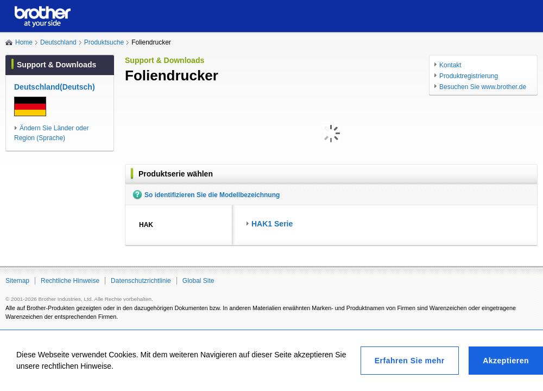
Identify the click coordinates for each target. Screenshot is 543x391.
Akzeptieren (506, 360)
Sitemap (17, 281)
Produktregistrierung (468, 76)
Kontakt (450, 65)
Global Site (198, 281)
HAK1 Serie (272, 223)
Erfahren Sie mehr (410, 360)
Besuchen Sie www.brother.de (482, 87)
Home (24, 42)
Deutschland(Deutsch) (54, 87)
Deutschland (58, 42)
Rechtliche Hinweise (70, 281)
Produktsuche (104, 42)
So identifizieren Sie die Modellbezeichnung (212, 195)
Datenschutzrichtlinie (141, 281)
